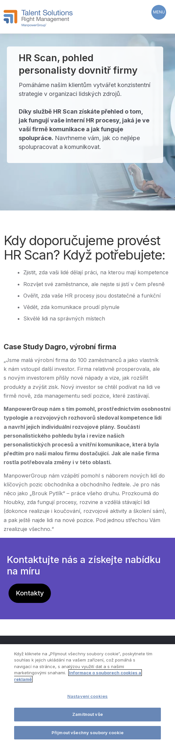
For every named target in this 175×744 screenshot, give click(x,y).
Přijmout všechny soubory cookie (87, 732)
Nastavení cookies (87, 696)
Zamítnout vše (87, 714)
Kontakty (30, 593)
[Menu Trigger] (158, 12)
